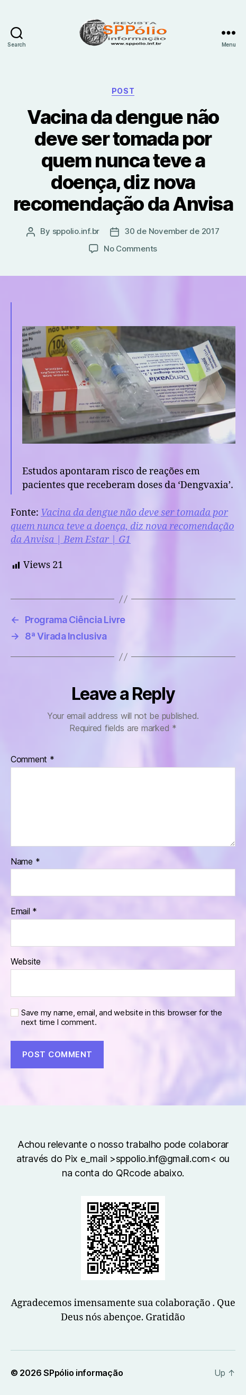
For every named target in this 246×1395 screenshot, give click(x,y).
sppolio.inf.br (75, 231)
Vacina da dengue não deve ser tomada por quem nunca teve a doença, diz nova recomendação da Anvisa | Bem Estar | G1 (122, 526)
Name (25, 862)
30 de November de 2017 (171, 231)
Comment (32, 759)
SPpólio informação (83, 1372)
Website (26, 962)
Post (123, 90)
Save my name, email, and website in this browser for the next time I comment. (121, 1018)
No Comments (130, 249)
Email (24, 911)
